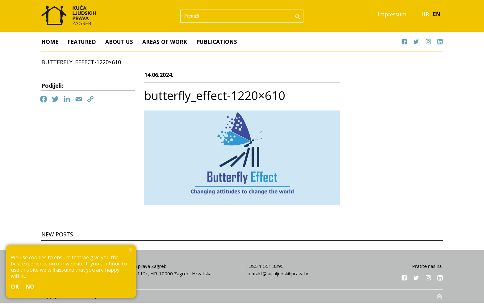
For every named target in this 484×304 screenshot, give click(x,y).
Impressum (391, 15)
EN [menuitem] (436, 15)
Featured (83, 43)
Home (50, 43)
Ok (15, 286)
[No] (130, 250)
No (30, 286)
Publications (220, 43)
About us (121, 43)
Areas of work (167, 43)
